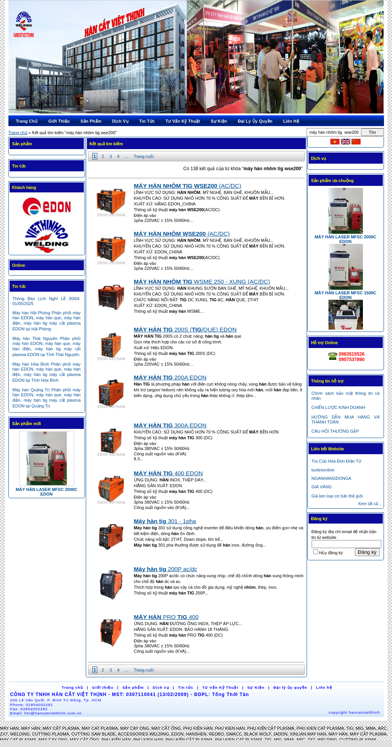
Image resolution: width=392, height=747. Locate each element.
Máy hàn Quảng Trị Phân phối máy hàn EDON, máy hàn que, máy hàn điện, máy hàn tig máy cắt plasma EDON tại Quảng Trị (47, 397)
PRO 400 (166, 617)
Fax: (29, 709)
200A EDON (170, 377)
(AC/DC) (188, 185)
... (126, 156)
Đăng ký (367, 552)
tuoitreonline (323, 470)
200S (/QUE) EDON (185, 329)
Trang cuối (144, 156)
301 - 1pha (165, 521)
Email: (46, 713)
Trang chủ (18, 132)
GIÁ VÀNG (322, 486)
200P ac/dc (166, 569)
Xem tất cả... (370, 503)
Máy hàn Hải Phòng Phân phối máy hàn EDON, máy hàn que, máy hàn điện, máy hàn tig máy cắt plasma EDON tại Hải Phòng (47, 320)
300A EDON (170, 425)
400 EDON (168, 473)
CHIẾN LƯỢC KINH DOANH (338, 407)
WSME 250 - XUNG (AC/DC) (202, 281)
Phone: (31, 705)
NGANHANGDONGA (331, 478)
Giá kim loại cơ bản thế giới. (338, 496)
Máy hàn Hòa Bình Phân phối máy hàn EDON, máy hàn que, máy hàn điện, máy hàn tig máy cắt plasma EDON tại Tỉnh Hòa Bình (47, 372)
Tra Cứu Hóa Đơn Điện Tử (336, 461)
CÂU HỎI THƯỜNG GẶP (335, 431)
